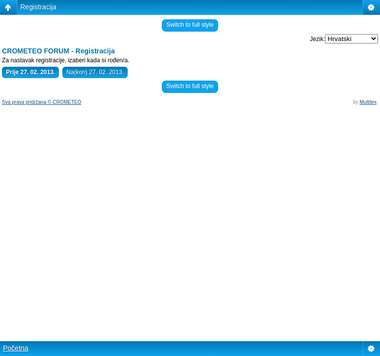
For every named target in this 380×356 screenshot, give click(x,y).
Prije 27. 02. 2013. (30, 72)
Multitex (368, 102)
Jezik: (317, 39)
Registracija (38, 7)
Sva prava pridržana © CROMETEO (41, 102)
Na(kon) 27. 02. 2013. (95, 72)
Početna (15, 348)
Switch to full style (189, 24)
